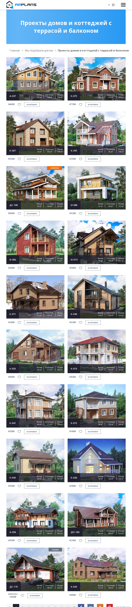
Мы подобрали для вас (39, 50)
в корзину (32, 104)
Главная (15, 50)
